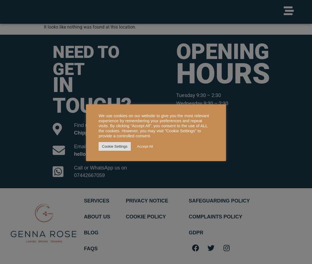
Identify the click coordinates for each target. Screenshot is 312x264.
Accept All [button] (145, 146)
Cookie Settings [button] (114, 146)
